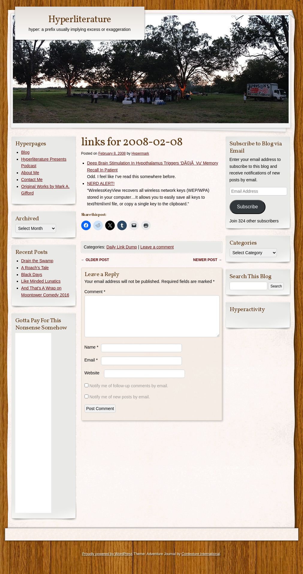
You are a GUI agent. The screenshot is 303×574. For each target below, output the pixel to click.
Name (92, 354)
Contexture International (201, 554)
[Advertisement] (33, 423)
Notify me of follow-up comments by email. (128, 393)
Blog (25, 152)
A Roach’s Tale (35, 267)
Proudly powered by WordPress (107, 554)
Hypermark (140, 153)
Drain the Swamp (37, 260)
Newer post (207, 260)
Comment (95, 291)
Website (92, 380)
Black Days (31, 274)
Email (91, 367)
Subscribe (247, 206)
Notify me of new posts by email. (119, 404)
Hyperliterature (79, 19)
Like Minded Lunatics (41, 281)
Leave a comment (157, 247)
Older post (95, 260)
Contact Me (32, 179)
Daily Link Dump (121, 247)
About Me (30, 172)
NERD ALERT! (101, 183)
